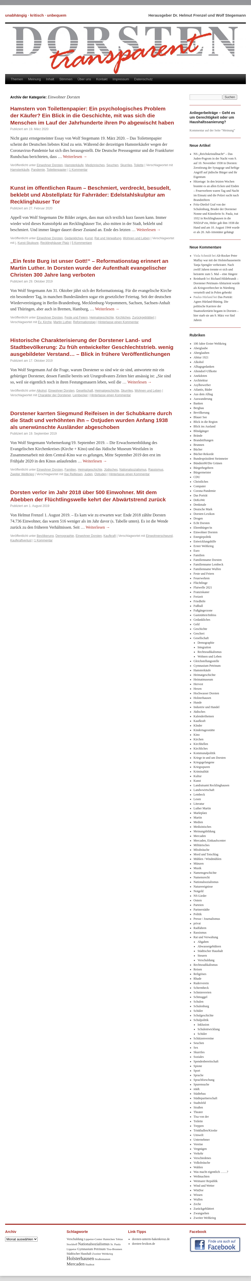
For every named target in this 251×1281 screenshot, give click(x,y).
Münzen (199, 863)
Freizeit (198, 596)
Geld (197, 624)
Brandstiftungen (203, 440)
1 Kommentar (78, 170)
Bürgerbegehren (203, 468)
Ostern (198, 900)
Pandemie (38, 170)
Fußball (198, 606)
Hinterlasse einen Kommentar (118, 322)
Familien (70, 469)
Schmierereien (202, 992)
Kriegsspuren (202, 767)
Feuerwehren (202, 578)
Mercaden (200, 836)
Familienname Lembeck (208, 564)
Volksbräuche (202, 1162)
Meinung (34, 79)
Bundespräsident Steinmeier (211, 458)
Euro (197, 550)
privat (197, 923)
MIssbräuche (202, 850)
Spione (198, 1066)
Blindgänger (201, 431)
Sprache (199, 1075)
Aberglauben (202, 353)
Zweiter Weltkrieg (22, 474)
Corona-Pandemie (205, 491)
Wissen (198, 1195)
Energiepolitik (202, 537)
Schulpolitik (201, 1020)
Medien (198, 822)
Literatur (199, 804)
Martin (198, 817)
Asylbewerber (202, 385)
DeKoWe (199, 500)
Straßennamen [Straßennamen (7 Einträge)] (102, 1259)
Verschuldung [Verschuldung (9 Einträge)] (75, 1239)
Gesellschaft (84, 390)
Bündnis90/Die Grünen (208, 463)
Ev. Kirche (45, 322)
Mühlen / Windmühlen (208, 859)
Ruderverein (201, 983)
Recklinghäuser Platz (54, 243)
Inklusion (203, 1024)
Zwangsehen (201, 1213)
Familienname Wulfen (207, 569)
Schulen (199, 1001)
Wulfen (198, 1199)
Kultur (198, 776)
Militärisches (202, 845)
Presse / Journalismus (207, 919)
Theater (198, 1112)
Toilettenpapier (57, 170)
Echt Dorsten (202, 523)
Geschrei (199, 633)
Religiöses (200, 974)
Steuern (202, 955)
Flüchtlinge (201, 583)
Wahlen (198, 1167)
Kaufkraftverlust (21, 540)
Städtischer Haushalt (210, 951)
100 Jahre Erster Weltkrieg (210, 343)
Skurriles (126, 165)
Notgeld (199, 891)
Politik (198, 914)
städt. (197, 1089)
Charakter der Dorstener (54, 395)
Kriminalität (201, 771)
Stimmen (65, 79)
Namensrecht (202, 877)
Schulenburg (201, 1006)
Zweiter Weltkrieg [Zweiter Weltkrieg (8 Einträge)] (102, 1253)
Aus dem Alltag (203, 394)
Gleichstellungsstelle (206, 661)
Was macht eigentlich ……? (211, 1172)
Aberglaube (201, 348)
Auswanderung (203, 399)
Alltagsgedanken (204, 366)
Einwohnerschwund (159, 536)
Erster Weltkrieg (204, 546)
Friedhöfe (200, 601)
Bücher (198, 449)
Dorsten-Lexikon (204, 514)
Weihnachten (202, 1176)
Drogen (198, 518)
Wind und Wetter (204, 1185)
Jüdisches (111, 469)
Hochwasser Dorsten (206, 693)
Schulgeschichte (204, 1015)
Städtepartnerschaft (205, 1098)
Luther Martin (202, 808)
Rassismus (155, 469)
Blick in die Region (206, 422)
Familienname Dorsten (208, 560)
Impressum (121, 79)
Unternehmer (202, 1139)
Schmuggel (200, 997)
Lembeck (199, 794)
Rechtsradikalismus (209, 652)
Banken (198, 403)
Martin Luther (62, 322)
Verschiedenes (202, 1158)
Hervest (198, 684)
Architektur (201, 380)
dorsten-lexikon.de (143, 1243)
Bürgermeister (202, 472)
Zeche (197, 1204)
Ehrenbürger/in (203, 527)
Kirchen (199, 739)
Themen (17, 79)
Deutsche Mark (203, 509)
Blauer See (200, 417)
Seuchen (112, 165)
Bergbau (199, 408)
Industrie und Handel (206, 707)
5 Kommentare (82, 243)
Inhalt (50, 79)
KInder (198, 725)
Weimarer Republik (206, 1181)
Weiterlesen (75, 156)
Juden (88, 474)
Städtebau (200, 1093)
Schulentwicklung (208, 1029)
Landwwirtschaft (204, 790)
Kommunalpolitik (204, 753)
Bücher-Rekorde (204, 454)
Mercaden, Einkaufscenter (210, 840)
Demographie (65, 536)
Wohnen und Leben (136, 238)
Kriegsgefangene (204, 762)
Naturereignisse (203, 886)
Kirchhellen (201, 744)
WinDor (199, 1190)
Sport (197, 1070)
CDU (197, 477)
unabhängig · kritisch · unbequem (35, 15)
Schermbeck (201, 988)
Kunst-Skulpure (28, 243)
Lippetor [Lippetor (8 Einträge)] (72, 1249)
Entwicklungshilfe (205, 541)
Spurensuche (201, 1084)
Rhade (198, 978)
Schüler (198, 1011)
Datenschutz (143, 79)
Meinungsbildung (204, 831)
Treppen (199, 1126)
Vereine (198, 1144)
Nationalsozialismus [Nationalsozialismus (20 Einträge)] (94, 1244)
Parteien (199, 905)
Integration (204, 647)
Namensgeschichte (205, 873)
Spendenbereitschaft (206, 1061)
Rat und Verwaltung (108, 238)
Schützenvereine (204, 1038)
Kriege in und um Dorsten (210, 757)
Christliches (201, 481)
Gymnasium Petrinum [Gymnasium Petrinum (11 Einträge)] (91, 1249)
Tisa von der (201, 1116)
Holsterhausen (202, 698)
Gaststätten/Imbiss (205, 615)
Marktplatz (200, 813)
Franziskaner (202, 592)
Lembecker (80, 395)
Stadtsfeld (200, 1103)
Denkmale (200, 504)
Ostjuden (100, 474)
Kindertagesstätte (204, 730)
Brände (198, 435)
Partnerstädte (202, 909)
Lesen (197, 799)
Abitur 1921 (201, 357)
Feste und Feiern (76, 317)
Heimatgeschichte (101, 317)
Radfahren (200, 928)
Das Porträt (200, 495)
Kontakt (101, 79)
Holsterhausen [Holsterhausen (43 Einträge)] (80, 1258)
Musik (198, 868)
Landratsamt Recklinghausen (211, 785)
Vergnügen (200, 1149)
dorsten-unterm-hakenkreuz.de (151, 1239)
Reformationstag (84, 322)
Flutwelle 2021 (203, 587)
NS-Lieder (200, 896)
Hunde (198, 702)
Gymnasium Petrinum (207, 665)
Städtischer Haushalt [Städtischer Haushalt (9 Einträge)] (79, 1253)
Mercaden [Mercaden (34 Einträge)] (76, 1263)
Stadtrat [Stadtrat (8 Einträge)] (89, 1264)
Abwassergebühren (209, 946)
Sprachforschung (204, 1080)
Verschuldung (205, 960)
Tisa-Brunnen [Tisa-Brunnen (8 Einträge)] (114, 1249)
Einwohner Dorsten (50, 165)
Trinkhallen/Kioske (205, 1130)
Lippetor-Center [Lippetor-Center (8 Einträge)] (93, 1239)
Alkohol (42, 390)
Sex (196, 1047)
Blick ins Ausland (204, 426)
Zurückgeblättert (143, 317)
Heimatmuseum (203, 679)
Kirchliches (123, 317)
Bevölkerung (45, 536)
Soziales (199, 1057)
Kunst (89, 238)
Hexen (198, 688)
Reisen (198, 969)
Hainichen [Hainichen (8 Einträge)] (109, 1239)
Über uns (84, 79)
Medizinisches (94, 165)
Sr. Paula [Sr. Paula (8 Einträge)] (115, 1244)
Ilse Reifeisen (73, 474)
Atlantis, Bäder (203, 389)
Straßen (198, 1107)
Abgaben (202, 942)
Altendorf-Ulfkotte (205, 371)
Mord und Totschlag (206, 854)
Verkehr (198, 1153)
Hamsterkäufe (74, 165)
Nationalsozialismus (133, 469)
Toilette (139, 165)
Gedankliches (74, 238)
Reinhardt (200, 278)
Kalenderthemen (204, 716)
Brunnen (199, 445)
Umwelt (199, 1135)
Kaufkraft (109, 536)
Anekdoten (200, 376)
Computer (200, 486)
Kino (197, 734)
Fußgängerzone (203, 610)
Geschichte (200, 629)
